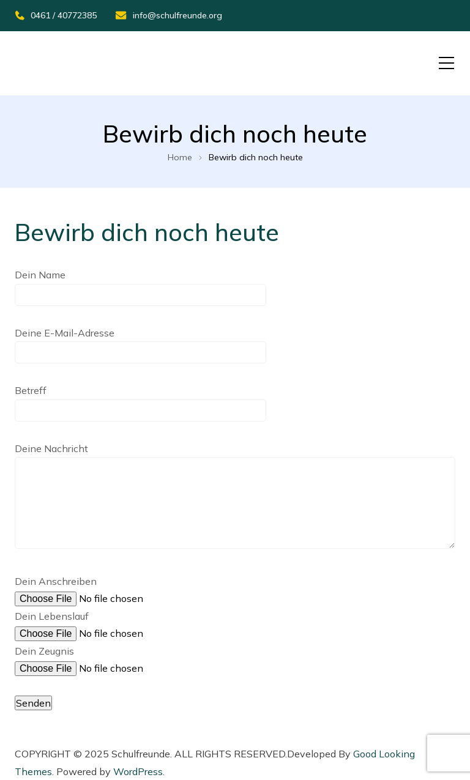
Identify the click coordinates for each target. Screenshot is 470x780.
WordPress (138, 771)
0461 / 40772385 (56, 15)
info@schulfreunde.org (168, 15)
